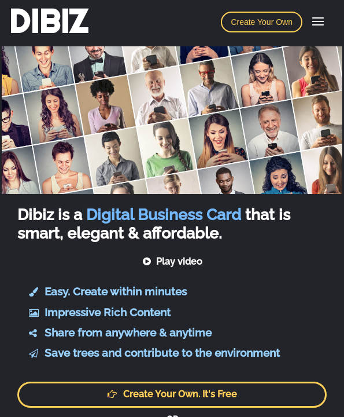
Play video (172, 261)
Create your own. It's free (172, 394)
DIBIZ (48, 21)
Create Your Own (262, 22)
